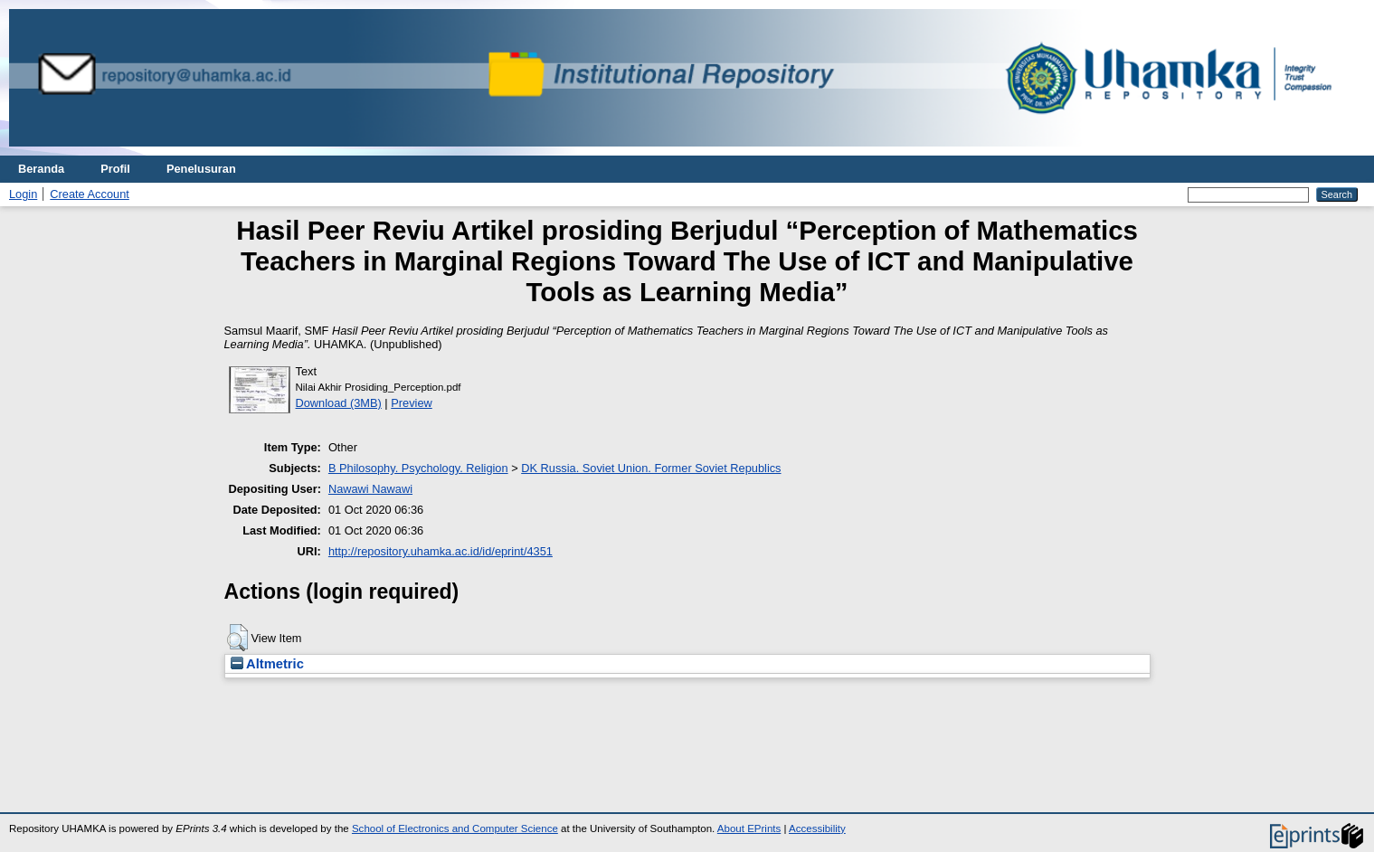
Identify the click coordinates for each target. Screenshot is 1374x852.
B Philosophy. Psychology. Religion (418, 468)
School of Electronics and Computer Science (455, 828)
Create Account (89, 194)
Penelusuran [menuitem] (201, 168)
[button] (237, 637)
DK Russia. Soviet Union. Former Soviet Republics (651, 468)
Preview (411, 403)
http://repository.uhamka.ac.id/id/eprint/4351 (440, 551)
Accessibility (817, 828)
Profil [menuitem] (115, 168)
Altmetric (267, 664)
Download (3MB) (339, 403)
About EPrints (749, 828)
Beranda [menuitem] (41, 168)
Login (23, 194)
